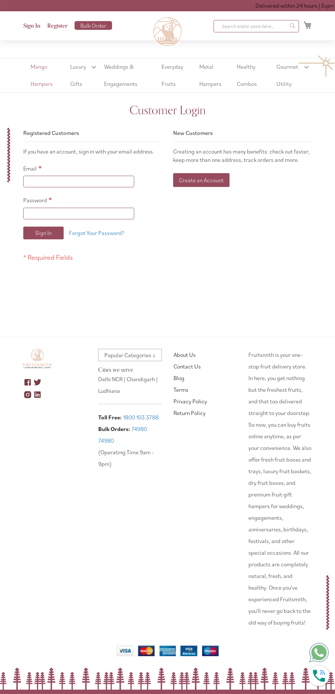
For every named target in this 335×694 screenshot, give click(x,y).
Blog (179, 378)
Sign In (31, 26)
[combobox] (256, 26)
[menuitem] (44, 75)
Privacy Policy (190, 401)
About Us (185, 354)
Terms (181, 389)
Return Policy (190, 412)
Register (57, 26)
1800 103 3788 (141, 417)
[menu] (167, 75)
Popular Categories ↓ (129, 355)
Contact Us (187, 366)
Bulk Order (93, 25)
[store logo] (167, 31)
